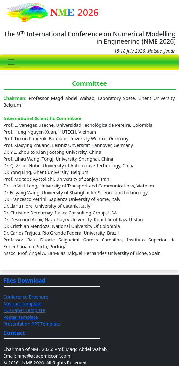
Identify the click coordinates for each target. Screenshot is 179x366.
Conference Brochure (26, 297)
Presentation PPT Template (32, 324)
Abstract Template (23, 304)
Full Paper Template (24, 310)
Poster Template (21, 317)
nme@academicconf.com (43, 356)
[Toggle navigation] (11, 62)
